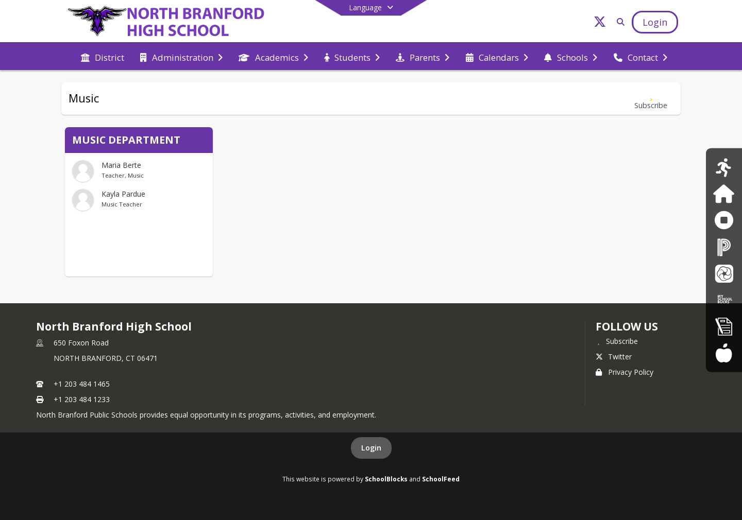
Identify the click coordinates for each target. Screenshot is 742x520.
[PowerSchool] (724, 246)
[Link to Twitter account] (600, 23)
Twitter (614, 356)
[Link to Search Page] (619, 22)
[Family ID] (723, 193)
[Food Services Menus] (723, 352)
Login (371, 448)
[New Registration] (724, 326)
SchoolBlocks (386, 479)
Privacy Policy (624, 372)
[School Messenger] (724, 273)
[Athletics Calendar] (723, 167)
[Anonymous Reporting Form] (723, 220)
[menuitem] (102, 56)
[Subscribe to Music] (650, 98)
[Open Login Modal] (655, 22)
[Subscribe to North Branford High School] (617, 340)
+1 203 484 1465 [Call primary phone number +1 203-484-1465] (82, 384)
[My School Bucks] (724, 299)
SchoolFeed (441, 479)
